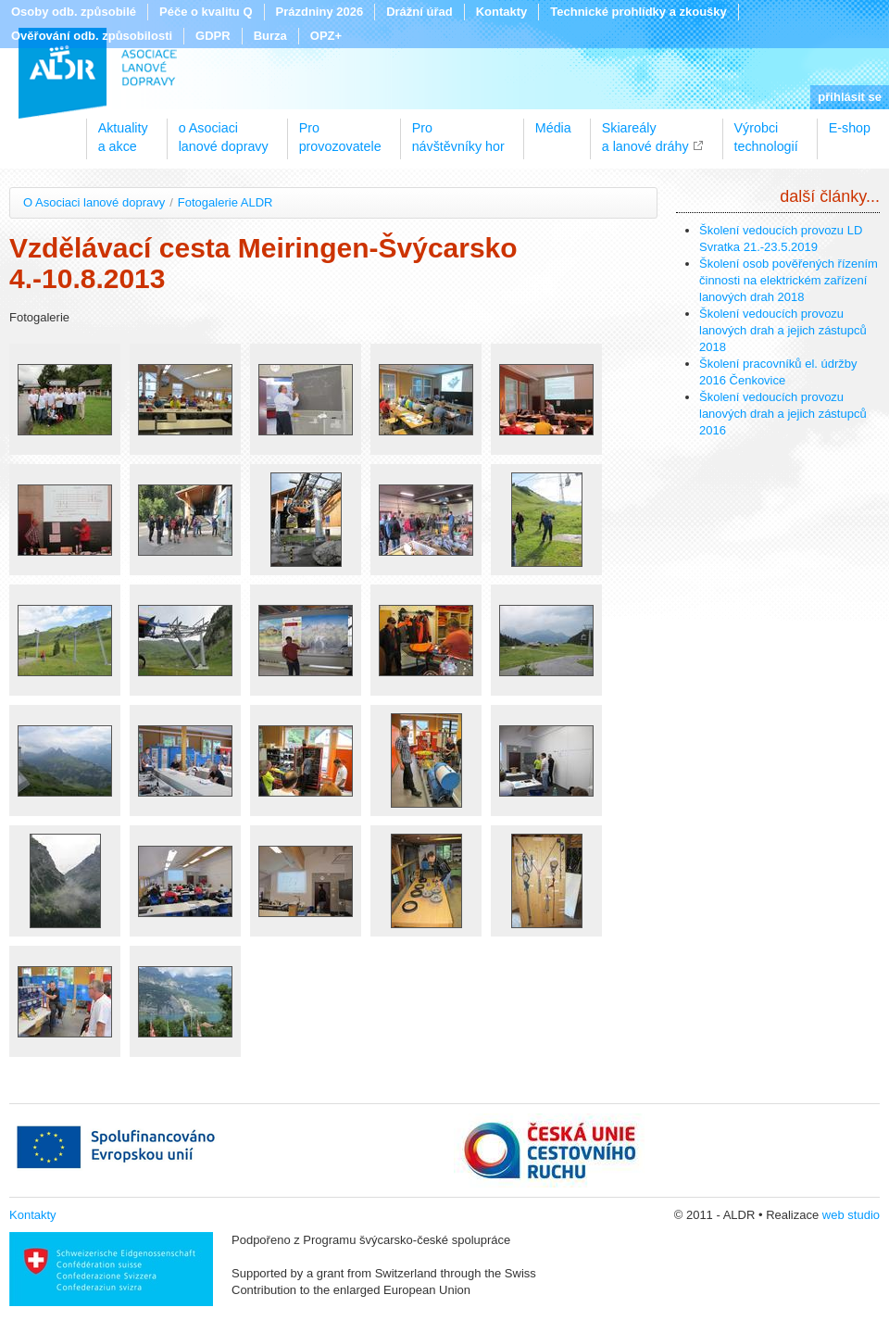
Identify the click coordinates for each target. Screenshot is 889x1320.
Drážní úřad (419, 12)
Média (553, 127)
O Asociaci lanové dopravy (94, 202)
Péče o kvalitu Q (205, 12)
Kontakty (502, 12)
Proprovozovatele (340, 130)
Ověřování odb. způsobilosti (91, 36)
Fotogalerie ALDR (225, 202)
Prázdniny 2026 (320, 12)
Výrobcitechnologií (766, 130)
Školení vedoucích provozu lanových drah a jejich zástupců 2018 (783, 330)
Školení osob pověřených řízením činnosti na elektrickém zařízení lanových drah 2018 (788, 280)
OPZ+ (326, 36)
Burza (270, 36)
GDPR (213, 36)
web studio (851, 1215)
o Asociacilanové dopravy (224, 130)
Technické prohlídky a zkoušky (638, 12)
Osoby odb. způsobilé (73, 12)
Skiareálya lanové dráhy (645, 130)
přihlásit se (850, 97)
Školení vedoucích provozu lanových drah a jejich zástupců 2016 (783, 413)
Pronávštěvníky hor (458, 130)
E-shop (849, 127)
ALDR (98, 73)
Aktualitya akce (123, 130)
